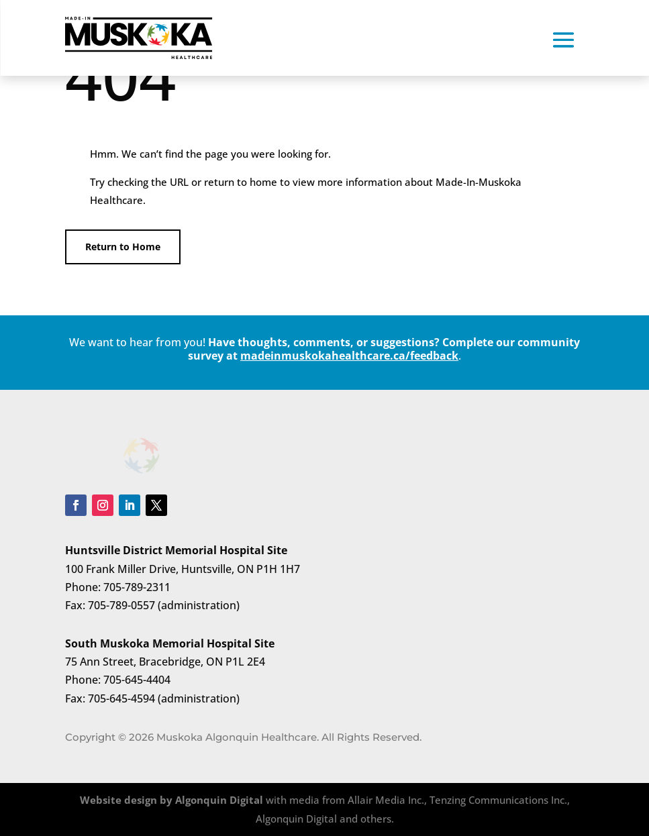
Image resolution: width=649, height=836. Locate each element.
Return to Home (122, 246)
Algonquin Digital (219, 799)
